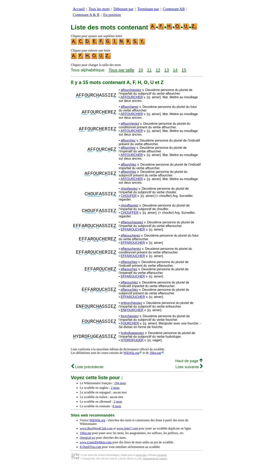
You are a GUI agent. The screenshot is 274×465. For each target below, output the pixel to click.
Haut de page (189, 361)
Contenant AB (174, 9)
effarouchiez (129, 282)
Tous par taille (121, 70)
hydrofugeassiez (132, 333)
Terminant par (148, 9)
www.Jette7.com (127, 428)
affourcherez (130, 106)
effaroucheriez (131, 248)
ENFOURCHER (132, 310)
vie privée (162, 455)
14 (175, 70)
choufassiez (129, 188)
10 (140, 70)
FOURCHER (130, 323)
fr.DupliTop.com (90, 447)
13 (166, 70)
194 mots (120, 383)
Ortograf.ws (87, 437)
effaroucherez (130, 235)
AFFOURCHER (131, 97)
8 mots (116, 406)
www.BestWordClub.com (96, 428)
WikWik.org (131, 353)
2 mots (115, 387)
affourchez (128, 140)
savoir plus (141, 455)
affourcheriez (130, 123)
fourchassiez (130, 316)
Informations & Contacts (155, 458)
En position (112, 15)
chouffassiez (130, 205)
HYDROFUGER (132, 340)
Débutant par (123, 9)
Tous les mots (99, 9)
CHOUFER (128, 196)
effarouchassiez (132, 222)
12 (158, 70)
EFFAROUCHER (133, 229)
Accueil (79, 9)
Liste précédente (87, 367)
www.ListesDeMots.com (96, 442)
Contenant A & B (86, 15)
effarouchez (129, 262)
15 (184, 70)
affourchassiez (131, 90)
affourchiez (128, 164)
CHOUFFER (130, 212)
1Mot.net (155, 353)
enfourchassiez (131, 303)
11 (149, 70)
